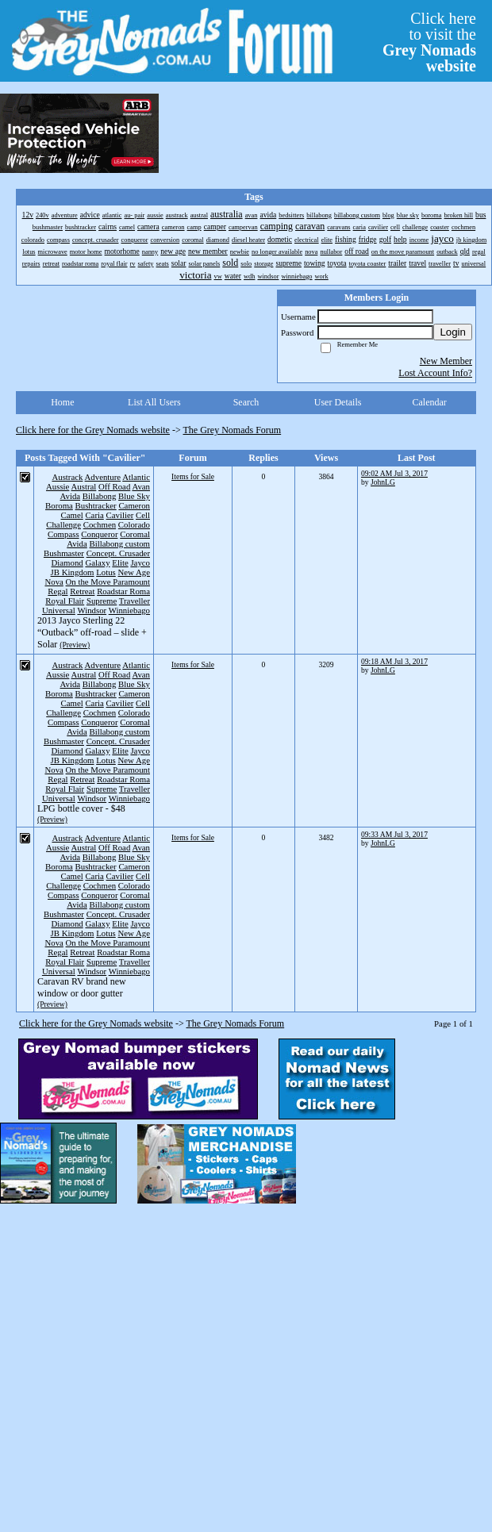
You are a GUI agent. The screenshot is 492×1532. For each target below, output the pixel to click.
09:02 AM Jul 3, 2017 (394, 473)
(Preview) (75, 644)
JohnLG (383, 482)
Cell (143, 515)
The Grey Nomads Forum (232, 430)
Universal (58, 610)
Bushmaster (64, 553)
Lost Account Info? (435, 372)
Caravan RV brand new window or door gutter (81, 987)
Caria (94, 515)
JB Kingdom (72, 572)
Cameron (134, 505)
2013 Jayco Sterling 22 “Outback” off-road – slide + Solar (92, 632)
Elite (120, 562)
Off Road (114, 486)
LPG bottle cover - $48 (81, 808)
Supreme (101, 600)
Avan (141, 486)
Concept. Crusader (118, 553)
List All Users (154, 402)
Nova (53, 581)
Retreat (82, 591)
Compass (63, 534)
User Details (338, 402)
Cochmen (99, 524)
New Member (446, 361)
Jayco (140, 562)
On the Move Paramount (108, 581)
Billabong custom (120, 543)
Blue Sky (134, 496)
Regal (57, 591)
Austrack (67, 477)
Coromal (135, 534)
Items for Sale (192, 476)
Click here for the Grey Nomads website (93, 430)
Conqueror (99, 534)
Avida (70, 496)
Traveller (134, 600)
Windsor (91, 610)
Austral (84, 486)
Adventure (103, 477)
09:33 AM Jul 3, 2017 (394, 834)
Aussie (57, 486)
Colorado (134, 524)
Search (246, 402)
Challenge (63, 524)
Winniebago (129, 610)
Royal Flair (64, 600)
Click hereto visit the (429, 42)
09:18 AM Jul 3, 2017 (394, 661)
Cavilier (120, 515)
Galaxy (97, 562)
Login (453, 332)
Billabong (100, 496)
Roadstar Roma (123, 591)
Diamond (67, 562)
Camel (72, 515)
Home (62, 402)
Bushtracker (96, 505)
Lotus (106, 572)
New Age (134, 572)
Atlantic (136, 477)
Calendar (430, 402)
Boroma (59, 505)
